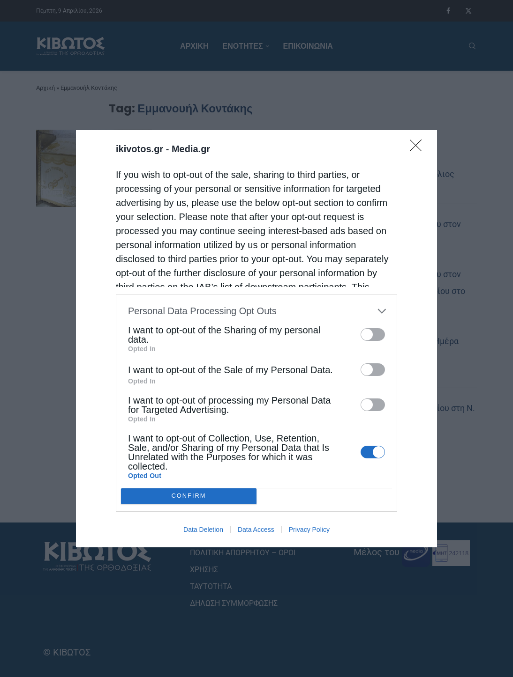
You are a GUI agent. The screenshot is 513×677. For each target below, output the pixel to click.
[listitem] (256, 311)
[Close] (419, 148)
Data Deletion (203, 529)
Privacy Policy (309, 529)
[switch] (373, 334)
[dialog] (256, 338)
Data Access (256, 529)
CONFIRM (188, 495)
